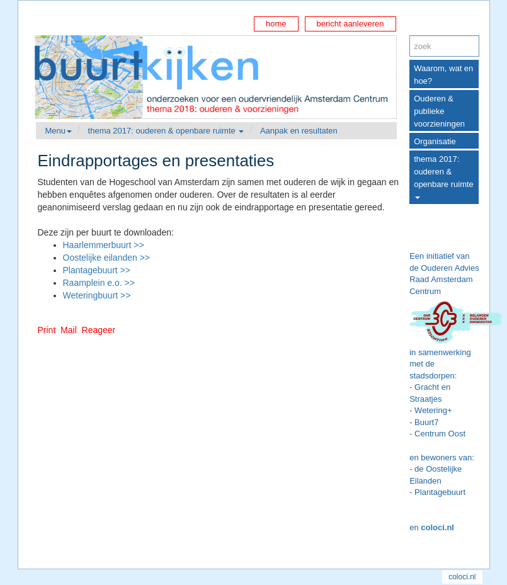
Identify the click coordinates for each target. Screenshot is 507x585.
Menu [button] (58, 130)
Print (47, 330)
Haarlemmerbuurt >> (103, 245)
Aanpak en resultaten (299, 130)
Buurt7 (426, 422)
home (276, 23)
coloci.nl (437, 527)
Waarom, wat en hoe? (443, 75)
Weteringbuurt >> (97, 295)
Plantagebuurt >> (96, 270)
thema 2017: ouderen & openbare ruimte (444, 176)
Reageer (99, 330)
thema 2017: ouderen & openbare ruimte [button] (166, 130)
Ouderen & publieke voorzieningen (439, 111)
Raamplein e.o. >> (99, 283)
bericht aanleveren (350, 23)
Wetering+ (433, 410)
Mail (68, 330)
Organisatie (434, 141)
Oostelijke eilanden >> (107, 258)
